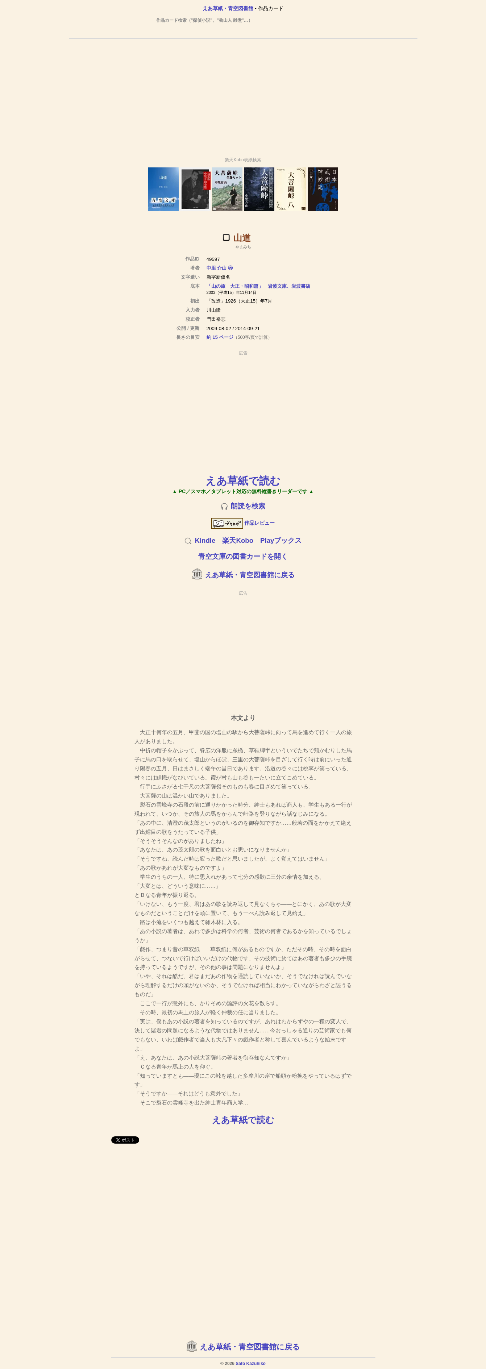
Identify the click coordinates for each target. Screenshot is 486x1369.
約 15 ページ (220, 337)
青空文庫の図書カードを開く (243, 556)
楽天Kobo (237, 540)
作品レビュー (243, 523)
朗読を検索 (248, 506)
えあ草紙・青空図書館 (228, 8)
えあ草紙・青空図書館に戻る (250, 575)
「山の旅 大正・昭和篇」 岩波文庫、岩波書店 (258, 286)
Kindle (205, 540)
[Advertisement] (243, 94)
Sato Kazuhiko (251, 1363)
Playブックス (281, 540)
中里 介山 (217, 268)
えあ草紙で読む (243, 481)
